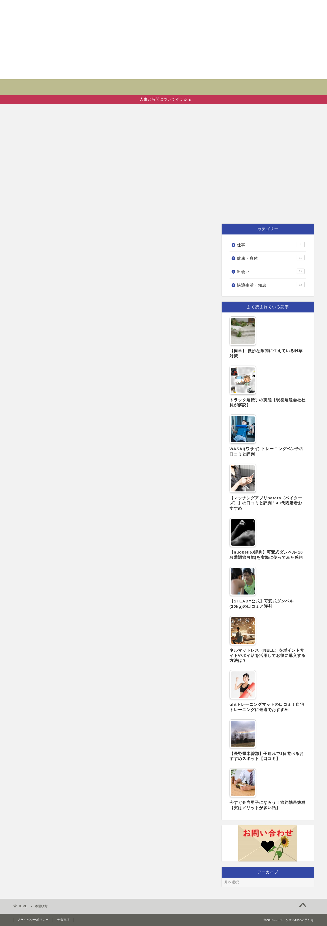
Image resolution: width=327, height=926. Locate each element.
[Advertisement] (163, 40)
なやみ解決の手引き (163, 83)
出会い (112, 210)
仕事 (252, 210)
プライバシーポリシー (33, 919)
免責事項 (63, 919)
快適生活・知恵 (208, 210)
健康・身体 (154, 210)
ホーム (78, 210)
